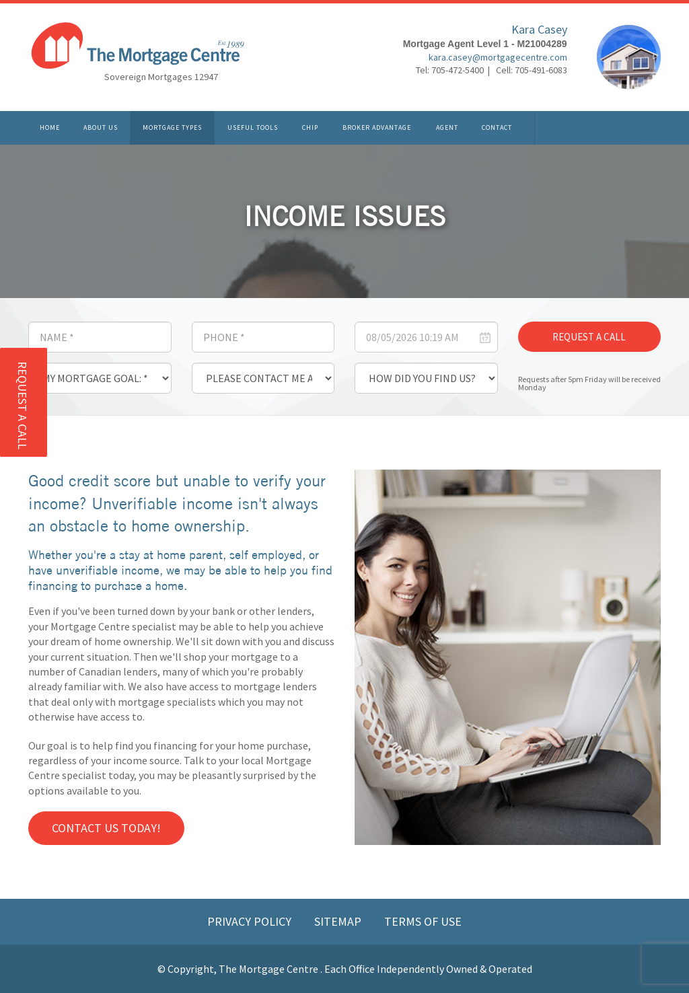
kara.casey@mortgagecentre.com (498, 57)
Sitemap (339, 921)
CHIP (310, 127)
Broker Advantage (376, 127)
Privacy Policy (250, 921)
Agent (447, 127)
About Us (100, 127)
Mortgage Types (172, 127)
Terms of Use (423, 921)
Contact (497, 127)
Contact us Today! (106, 828)
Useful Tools (252, 127)
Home (50, 127)
